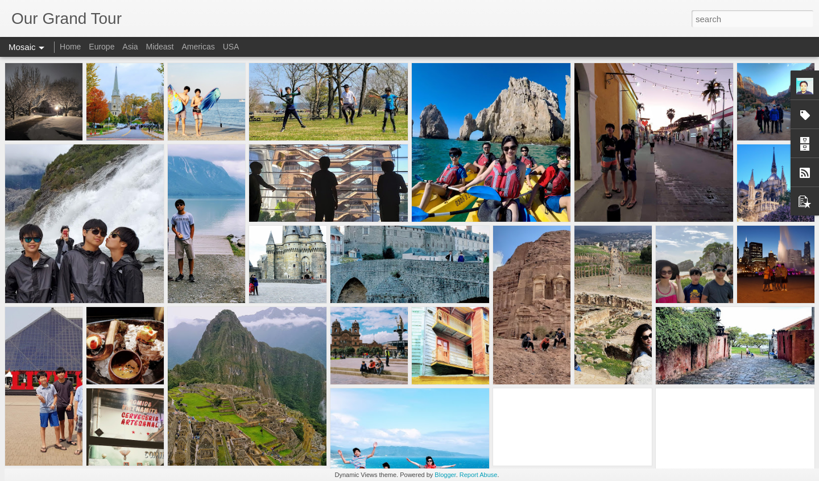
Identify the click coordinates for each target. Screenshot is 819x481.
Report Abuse (479, 474)
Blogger (445, 474)
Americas (197, 46)
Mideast (159, 46)
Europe (101, 46)
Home (70, 46)
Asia (130, 46)
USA (231, 46)
